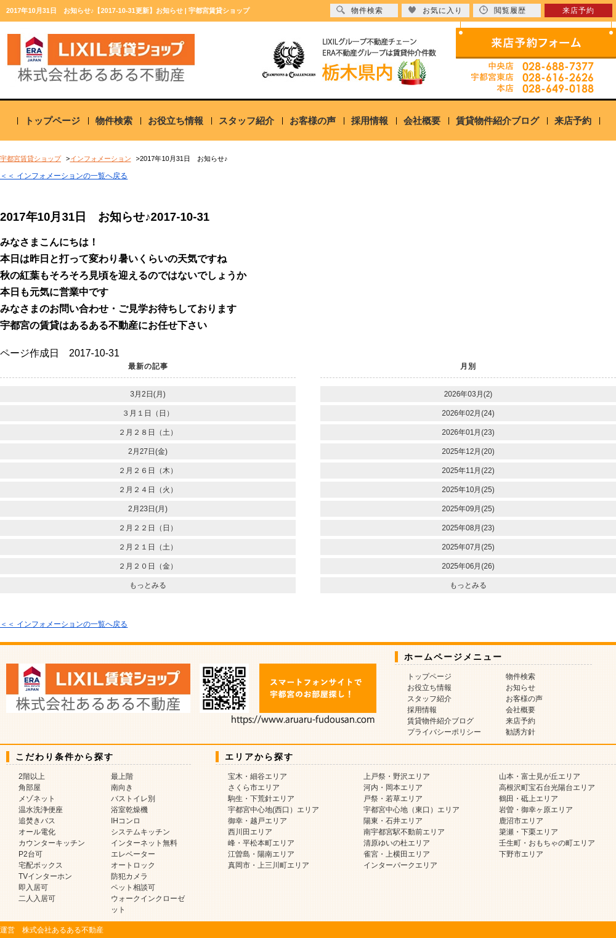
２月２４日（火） (147, 489)
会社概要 (421, 120)
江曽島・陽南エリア (261, 854)
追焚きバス (36, 821)
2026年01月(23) (468, 432)
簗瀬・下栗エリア (528, 832)
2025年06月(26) (468, 566)
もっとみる (147, 585)
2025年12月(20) (468, 451)
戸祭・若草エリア (393, 798)
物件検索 (113, 120)
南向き (122, 787)
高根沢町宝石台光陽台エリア (547, 787)
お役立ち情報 (175, 120)
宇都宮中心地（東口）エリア (411, 809)
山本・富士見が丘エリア (539, 776)
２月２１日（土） (147, 547)
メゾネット (36, 798)
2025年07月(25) (468, 547)
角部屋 (29, 787)
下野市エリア (521, 854)
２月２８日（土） (147, 432)
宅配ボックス (40, 865)
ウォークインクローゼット (148, 904)
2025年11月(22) (468, 470)
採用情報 (369, 120)
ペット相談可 (133, 887)
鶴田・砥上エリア (528, 798)
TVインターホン (45, 876)
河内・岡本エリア (393, 787)
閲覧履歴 (502, 10)
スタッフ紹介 (246, 120)
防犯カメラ (129, 876)
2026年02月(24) (468, 413)
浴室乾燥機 (129, 809)
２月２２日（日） (147, 528)
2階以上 (31, 776)
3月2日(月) (147, 394)
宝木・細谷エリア (257, 776)
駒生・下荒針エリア (261, 798)
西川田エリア (250, 832)
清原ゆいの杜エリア (396, 843)
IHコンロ (125, 821)
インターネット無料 (144, 843)
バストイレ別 (133, 798)
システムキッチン (140, 832)
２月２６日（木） (147, 470)
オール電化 (36, 832)
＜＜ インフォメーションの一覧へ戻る (64, 175)
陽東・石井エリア (393, 821)
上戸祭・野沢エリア (396, 776)
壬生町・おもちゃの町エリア (547, 843)
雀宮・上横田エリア (396, 854)
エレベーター (133, 854)
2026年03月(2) (468, 394)
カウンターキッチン (51, 843)
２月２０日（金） (147, 566)
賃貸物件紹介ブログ (497, 120)
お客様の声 (313, 120)
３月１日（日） (148, 413)
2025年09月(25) (468, 508)
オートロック (133, 865)
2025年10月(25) (468, 489)
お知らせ (520, 687)
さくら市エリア (254, 787)
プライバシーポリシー (444, 732)
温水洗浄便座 (40, 809)
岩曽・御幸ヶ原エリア (536, 809)
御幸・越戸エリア (257, 821)
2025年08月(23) (468, 528)
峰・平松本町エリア (261, 843)
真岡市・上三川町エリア (268, 865)
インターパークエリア (400, 865)
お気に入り (435, 10)
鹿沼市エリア (521, 821)
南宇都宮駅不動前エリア (404, 832)
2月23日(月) (148, 508)
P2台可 (30, 854)
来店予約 (572, 120)
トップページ (52, 120)
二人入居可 (36, 898)
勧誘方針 (520, 732)
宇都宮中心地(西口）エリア (273, 809)
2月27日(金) (148, 451)
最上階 (122, 776)
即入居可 (33, 887)
